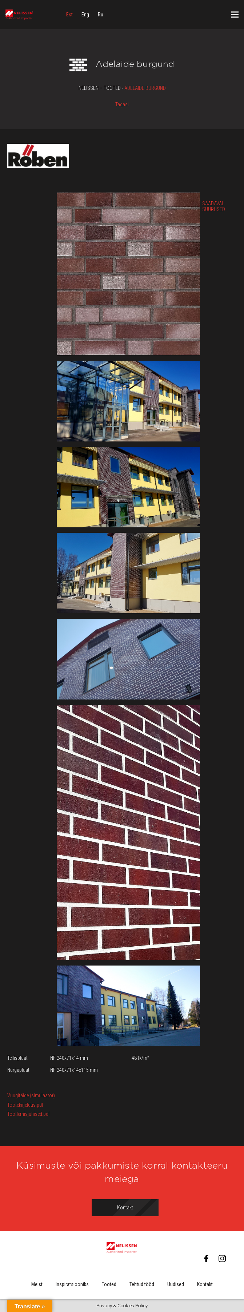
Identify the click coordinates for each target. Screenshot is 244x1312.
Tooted (109, 1284)
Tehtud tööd (141, 1284)
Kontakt (205, 1284)
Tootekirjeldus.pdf (25, 1105)
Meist (37, 1284)
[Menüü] (235, 14)
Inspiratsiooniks (72, 1284)
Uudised (175, 1284)
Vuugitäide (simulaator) (31, 1095)
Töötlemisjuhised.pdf (28, 1114)
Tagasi (122, 104)
